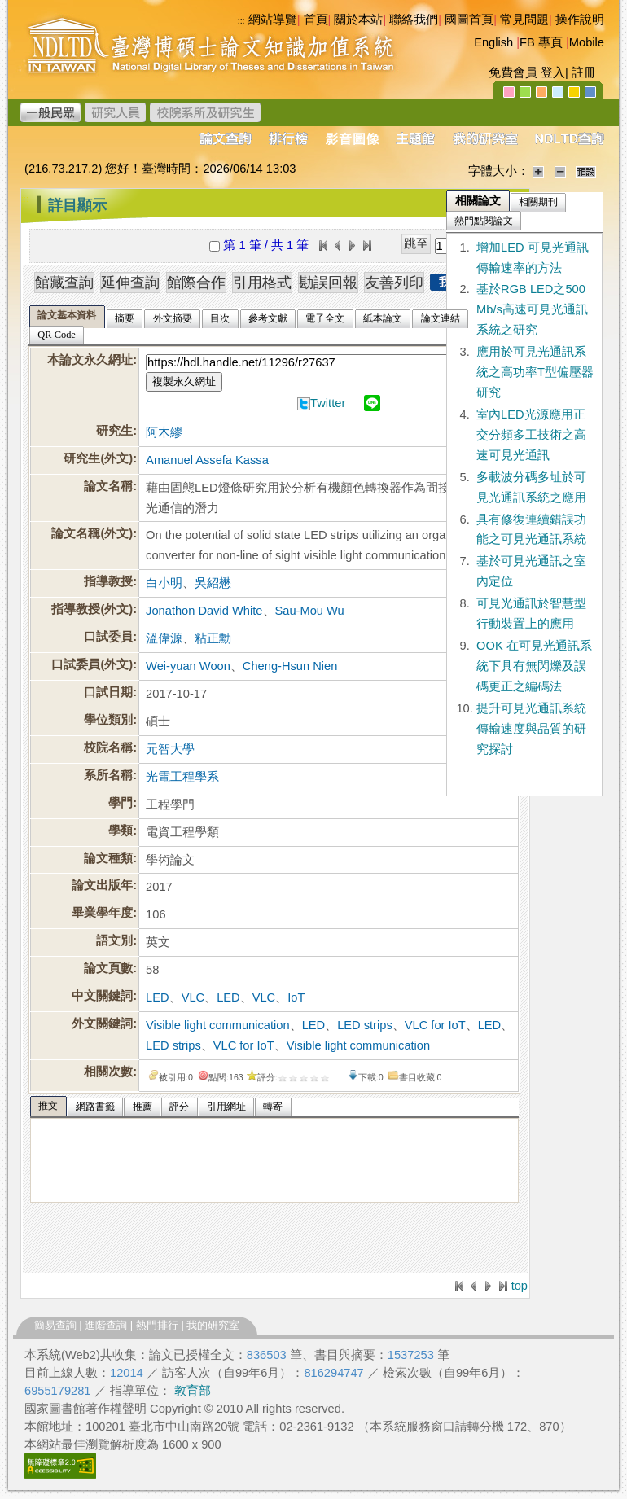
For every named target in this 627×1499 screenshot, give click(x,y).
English (493, 42)
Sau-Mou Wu (309, 610)
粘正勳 (213, 638)
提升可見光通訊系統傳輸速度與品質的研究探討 (531, 729)
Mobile (586, 42)
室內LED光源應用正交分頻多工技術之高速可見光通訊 (531, 435)
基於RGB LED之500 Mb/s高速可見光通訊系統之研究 (532, 309)
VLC (193, 997)
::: (24, 199)
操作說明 (579, 19)
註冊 (584, 72)
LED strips (364, 1025)
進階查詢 (106, 1325)
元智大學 (170, 749)
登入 (553, 72)
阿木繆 (164, 432)
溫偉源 (164, 638)
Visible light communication (218, 1025)
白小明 (164, 583)
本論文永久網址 (90, 359)
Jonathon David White (204, 610)
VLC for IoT (435, 1025)
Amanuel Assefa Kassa (207, 460)
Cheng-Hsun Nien (290, 666)
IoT (296, 997)
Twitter (327, 403)
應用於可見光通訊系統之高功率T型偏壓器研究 (535, 372)
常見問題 (524, 19)
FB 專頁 (541, 42)
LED (157, 997)
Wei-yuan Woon (188, 666)
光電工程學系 (182, 776)
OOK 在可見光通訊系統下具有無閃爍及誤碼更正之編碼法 (534, 666)
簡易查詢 (55, 1325)
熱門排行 (157, 1325)
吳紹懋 (213, 583)
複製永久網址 (184, 381)
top (519, 1285)
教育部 (192, 1390)
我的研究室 (212, 1325)
